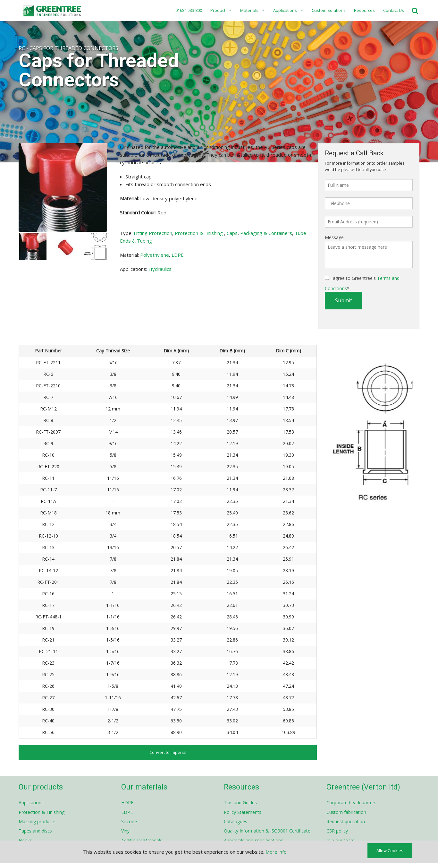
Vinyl (126, 831)
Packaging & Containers (266, 233)
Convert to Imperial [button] (167, 752)
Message (334, 237)
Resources (364, 10)
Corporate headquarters (351, 802)
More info (276, 852)
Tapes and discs (35, 831)
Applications (285, 10)
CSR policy (337, 831)
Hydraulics (160, 269)
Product (217, 10)
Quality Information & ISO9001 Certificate (267, 831)
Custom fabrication (346, 812)
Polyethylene (154, 255)
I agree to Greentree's (362, 283)
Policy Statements (242, 812)
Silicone (129, 821)
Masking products (37, 821)
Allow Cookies (389, 850)
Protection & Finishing (199, 233)
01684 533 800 (188, 10)
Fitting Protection (153, 233)
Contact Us (393, 10)
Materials (249, 10)
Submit (343, 300)
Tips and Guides (240, 802)
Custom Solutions (329, 10)
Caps (232, 233)
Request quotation (345, 821)
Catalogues (235, 821)
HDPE (127, 802)
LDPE (178, 255)
